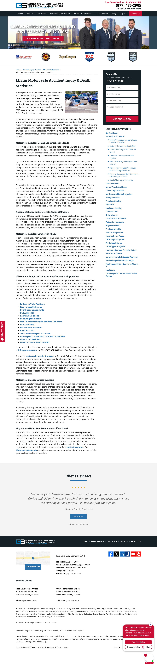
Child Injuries (111, 215)
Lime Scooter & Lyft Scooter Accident (121, 257)
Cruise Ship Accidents (115, 190)
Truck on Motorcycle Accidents (35, 333)
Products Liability (113, 229)
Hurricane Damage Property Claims (121, 250)
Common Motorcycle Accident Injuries (122, 156)
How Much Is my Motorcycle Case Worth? (123, 163)
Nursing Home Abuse (115, 236)
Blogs (114, 13)
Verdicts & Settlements (83, 13)
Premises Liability (113, 201)
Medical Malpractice (114, 232)
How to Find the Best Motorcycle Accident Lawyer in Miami (123, 169)
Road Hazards (27, 330)
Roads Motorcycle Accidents (121, 180)
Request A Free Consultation (43, 38)
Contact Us (135, 13)
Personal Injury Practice (60, 13)
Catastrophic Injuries (115, 239)
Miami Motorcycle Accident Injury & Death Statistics (123, 141)
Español (123, 13)
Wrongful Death (113, 197)
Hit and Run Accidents (31, 327)
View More (78, 517)
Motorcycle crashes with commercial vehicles (42, 336)
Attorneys (42, 13)
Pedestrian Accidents (115, 222)
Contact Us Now (122, 119)
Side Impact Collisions (31, 307)
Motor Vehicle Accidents (116, 187)
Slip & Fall (110, 204)
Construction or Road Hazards (34, 342)
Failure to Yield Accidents (32, 304)
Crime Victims (112, 211)
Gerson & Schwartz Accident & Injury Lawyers (49, 647)
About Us (30, 13)
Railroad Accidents (114, 253)
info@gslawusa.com (28, 350)
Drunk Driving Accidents (32, 310)
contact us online (75, 447)
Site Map (124, 542)
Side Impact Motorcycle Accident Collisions (41, 321)
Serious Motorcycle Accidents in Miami (123, 150)
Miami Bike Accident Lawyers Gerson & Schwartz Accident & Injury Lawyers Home (39, 5)
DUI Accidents (27, 312)
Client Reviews (102, 13)
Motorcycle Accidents (26, 450)
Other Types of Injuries (115, 246)
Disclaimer (112, 542)
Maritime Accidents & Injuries (118, 194)
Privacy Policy (97, 542)
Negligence (110, 270)
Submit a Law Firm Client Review (78, 524)
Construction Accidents (116, 218)
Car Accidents (112, 133)
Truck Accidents (112, 183)
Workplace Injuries (114, 243)
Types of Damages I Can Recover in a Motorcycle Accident (124, 175)
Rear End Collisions (29, 315)
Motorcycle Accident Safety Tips (123, 146)
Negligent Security (114, 208)
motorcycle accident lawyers (40, 356)
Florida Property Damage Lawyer (120, 260)
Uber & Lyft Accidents (30, 339)
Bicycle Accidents (113, 225)
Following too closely (30, 318)
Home (20, 13)
